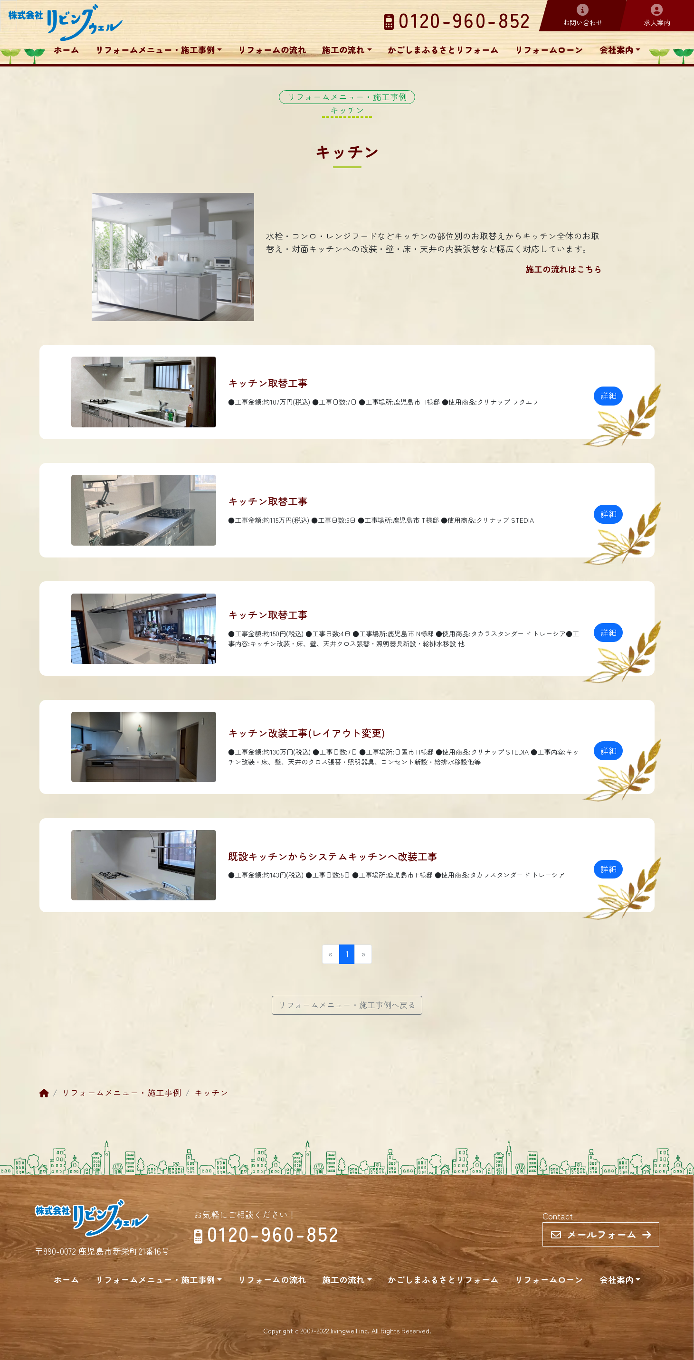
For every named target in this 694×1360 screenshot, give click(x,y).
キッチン (211, 1092)
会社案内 (616, 50)
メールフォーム (601, 1234)
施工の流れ (343, 50)
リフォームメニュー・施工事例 (155, 50)
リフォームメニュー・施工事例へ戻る (347, 1005)
